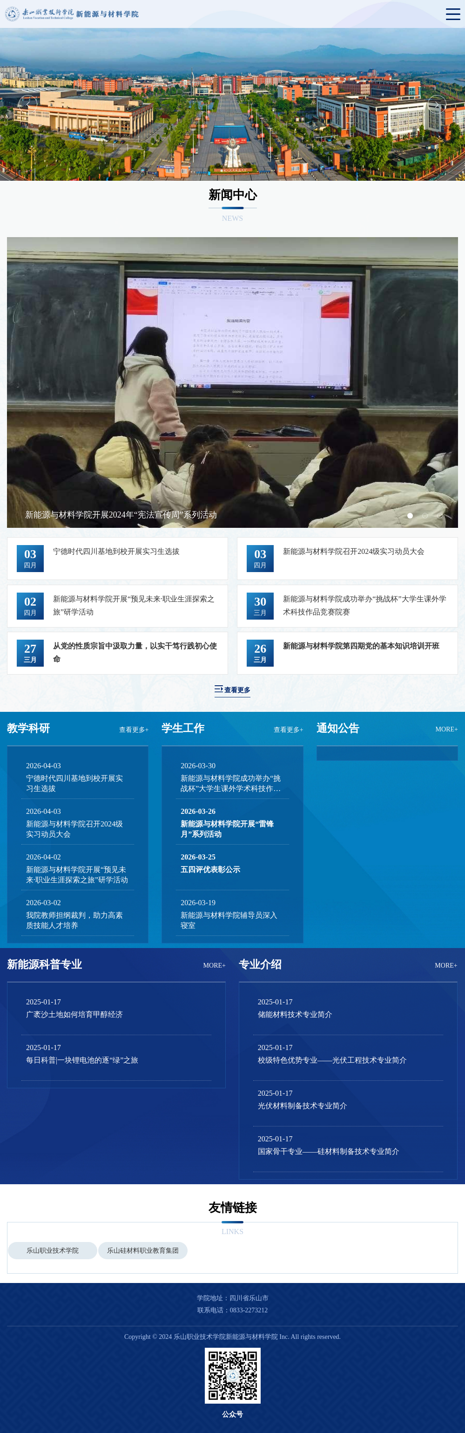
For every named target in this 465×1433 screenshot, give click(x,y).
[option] (232, 104)
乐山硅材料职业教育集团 (143, 1250)
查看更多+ (134, 729)
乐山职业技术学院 (53, 1250)
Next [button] (437, 104)
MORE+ (447, 729)
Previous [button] (28, 104)
